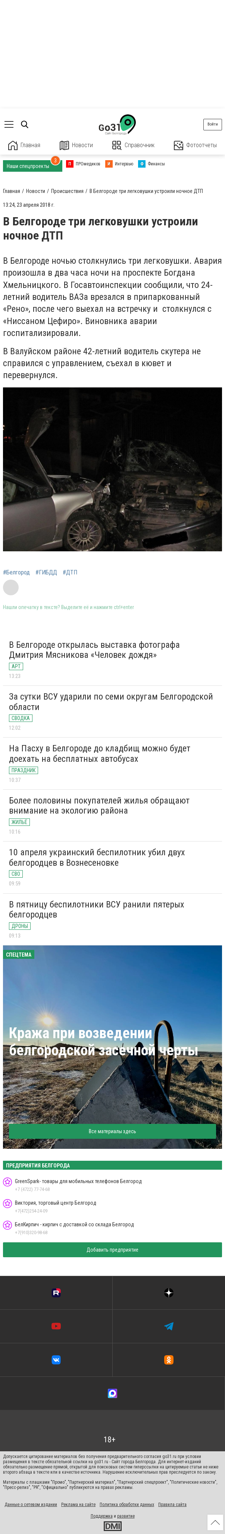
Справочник (133, 145)
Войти (212, 124)
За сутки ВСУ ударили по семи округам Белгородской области (111, 701)
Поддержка (102, 1516)
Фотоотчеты (195, 145)
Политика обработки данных (127, 1504)
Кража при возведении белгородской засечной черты (104, 1041)
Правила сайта (172, 1504)
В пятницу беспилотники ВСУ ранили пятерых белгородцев (96, 909)
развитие (126, 1516)
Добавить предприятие (112, 1250)
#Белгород (16, 572)
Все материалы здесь (112, 1131)
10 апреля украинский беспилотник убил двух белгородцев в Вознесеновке (97, 857)
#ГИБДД (46, 572)
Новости (76, 145)
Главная (24, 145)
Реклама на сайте (78, 1504)
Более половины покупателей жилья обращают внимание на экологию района (99, 805)
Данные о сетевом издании (30, 1504)
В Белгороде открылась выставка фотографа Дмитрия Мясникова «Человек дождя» (94, 650)
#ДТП (70, 572)
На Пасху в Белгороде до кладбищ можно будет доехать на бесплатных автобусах (99, 753)
